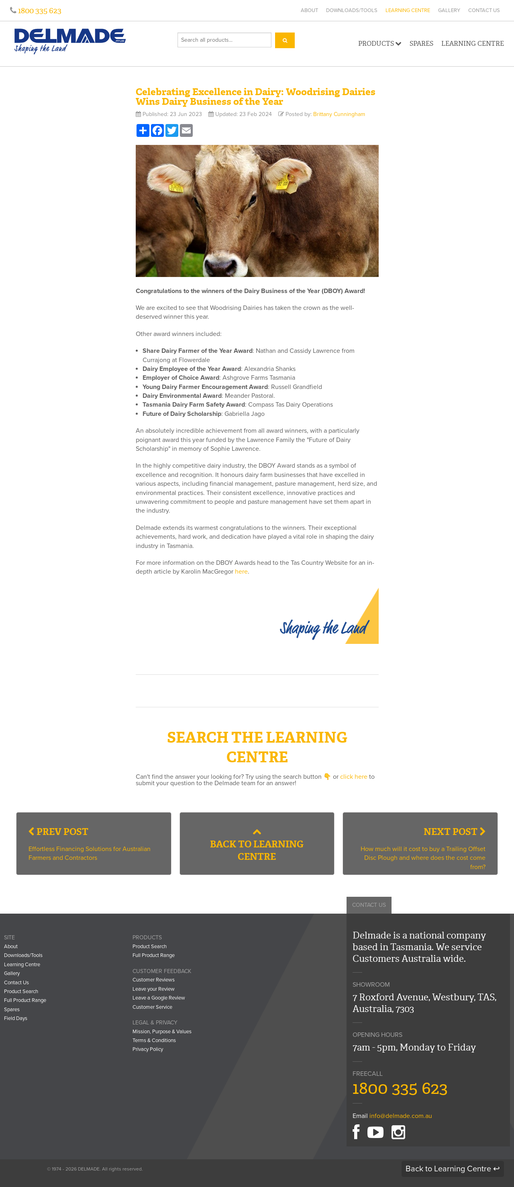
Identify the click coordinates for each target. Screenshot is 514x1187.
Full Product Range (25, 1000)
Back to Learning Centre (257, 844)
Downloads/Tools (351, 10)
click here (353, 777)
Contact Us (484, 10)
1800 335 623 (38, 10)
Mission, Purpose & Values (162, 1031)
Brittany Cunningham (339, 114)
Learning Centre (408, 10)
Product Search (21, 991)
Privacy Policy (148, 1049)
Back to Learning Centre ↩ (453, 1169)
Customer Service (152, 1007)
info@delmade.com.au (400, 1116)
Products (380, 43)
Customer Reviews (154, 980)
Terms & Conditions (154, 1040)
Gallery (449, 10)
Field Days (15, 1018)
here (241, 572)
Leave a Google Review (159, 998)
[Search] (285, 40)
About (309, 10)
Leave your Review (154, 989)
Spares (421, 43)
